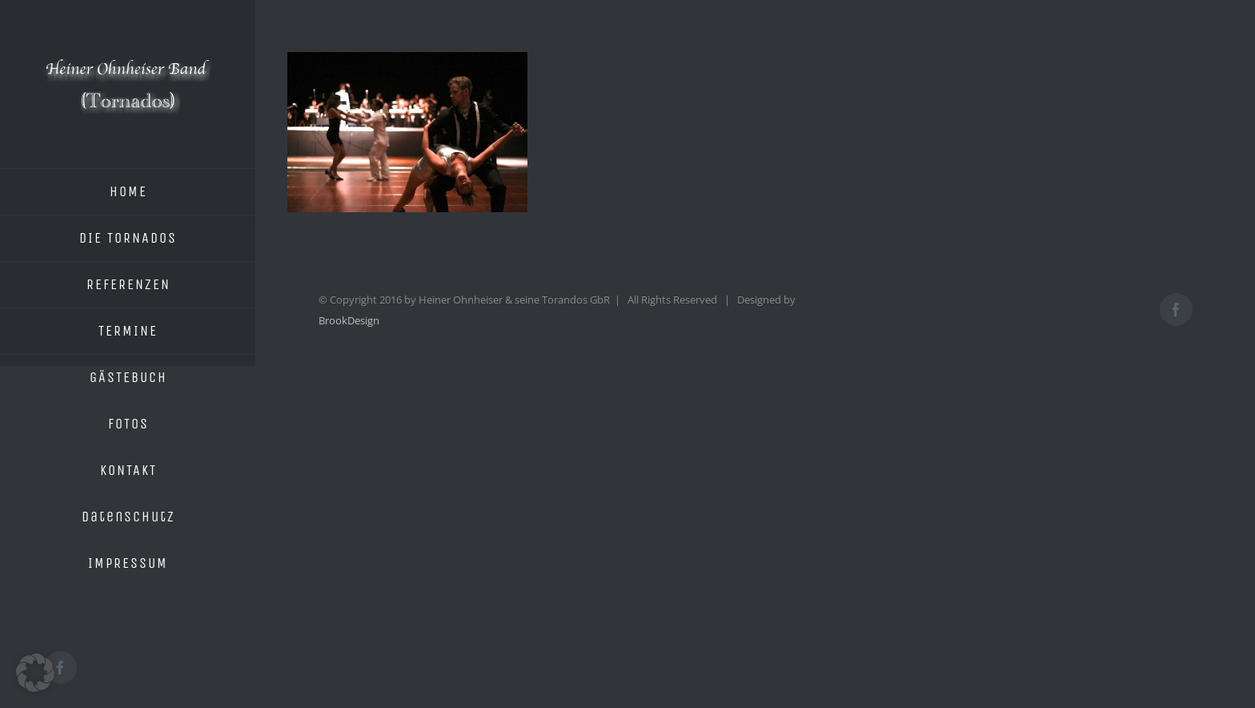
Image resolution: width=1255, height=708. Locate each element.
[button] (35, 673)
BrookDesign (349, 320)
